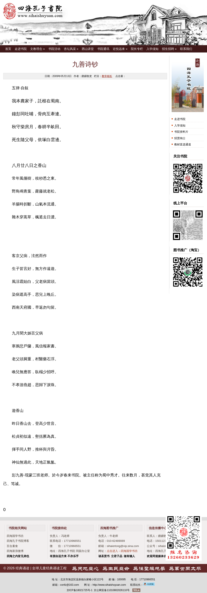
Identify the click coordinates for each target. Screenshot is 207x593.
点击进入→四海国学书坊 (122, 551)
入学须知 (152, 49)
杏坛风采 (71, 49)
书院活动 (54, 49)
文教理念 (37, 49)
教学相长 (107, 76)
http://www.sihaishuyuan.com (109, 584)
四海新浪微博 (15, 551)
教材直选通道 (182, 144)
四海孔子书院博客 (18, 540)
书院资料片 (181, 131)
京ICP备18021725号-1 (80, 590)
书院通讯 (103, 49)
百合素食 (12, 546)
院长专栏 (137, 49)
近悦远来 (120, 49)
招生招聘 (169, 49)
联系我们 (186, 49)
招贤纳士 (179, 138)
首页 (8, 49)
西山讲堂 (88, 49)
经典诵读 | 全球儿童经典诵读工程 (41, 568)
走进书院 (21, 49)
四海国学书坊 (15, 536)
